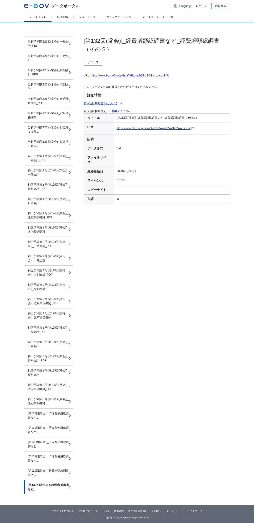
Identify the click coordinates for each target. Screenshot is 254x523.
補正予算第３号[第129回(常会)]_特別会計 (48, 372)
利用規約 (119, 511)
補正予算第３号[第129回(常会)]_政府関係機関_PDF (48, 387)
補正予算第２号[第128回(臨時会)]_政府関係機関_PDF (46, 301)
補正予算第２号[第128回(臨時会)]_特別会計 (46, 286)
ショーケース (87, 17)
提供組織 (62, 17)
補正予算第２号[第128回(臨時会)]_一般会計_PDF (46, 244)
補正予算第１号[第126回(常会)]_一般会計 (48, 172)
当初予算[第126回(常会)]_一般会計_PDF (48, 43)
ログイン (201, 5)
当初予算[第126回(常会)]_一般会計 (48, 58)
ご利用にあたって (88, 511)
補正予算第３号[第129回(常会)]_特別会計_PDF (48, 358)
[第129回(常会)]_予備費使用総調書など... (48, 415)
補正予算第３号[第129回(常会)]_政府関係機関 (48, 401)
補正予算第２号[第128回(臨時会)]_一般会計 (46, 258)
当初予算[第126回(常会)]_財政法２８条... (48, 129)
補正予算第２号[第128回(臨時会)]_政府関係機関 (46, 315)
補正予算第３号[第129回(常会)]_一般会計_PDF (48, 329)
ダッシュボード (174, 511)
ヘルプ (106, 511)
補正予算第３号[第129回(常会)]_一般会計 (48, 344)
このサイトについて (63, 511)
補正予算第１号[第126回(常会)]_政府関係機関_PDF (48, 215)
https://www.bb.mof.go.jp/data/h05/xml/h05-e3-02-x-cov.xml (128, 75)
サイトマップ (195, 511)
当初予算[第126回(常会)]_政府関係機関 (48, 115)
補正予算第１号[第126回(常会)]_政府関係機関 (48, 229)
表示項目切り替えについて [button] (103, 103)
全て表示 (125, 111)
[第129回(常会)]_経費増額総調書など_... (48, 472)
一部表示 (115, 111)
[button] (182, 6)
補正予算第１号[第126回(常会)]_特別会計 (48, 201)
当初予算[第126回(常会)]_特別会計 (48, 86)
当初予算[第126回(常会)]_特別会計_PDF (48, 72)
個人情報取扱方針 (138, 511)
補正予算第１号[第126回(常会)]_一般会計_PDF (48, 158)
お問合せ (157, 511)
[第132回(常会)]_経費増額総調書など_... (48, 487)
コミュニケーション (119, 17)
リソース (93, 62)
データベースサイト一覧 (157, 17)
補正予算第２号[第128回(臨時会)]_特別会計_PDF (46, 272)
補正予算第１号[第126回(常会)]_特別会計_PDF (48, 186)
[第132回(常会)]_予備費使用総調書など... (48, 429)
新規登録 (220, 5)
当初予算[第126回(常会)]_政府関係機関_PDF (48, 101)
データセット (37, 17)
